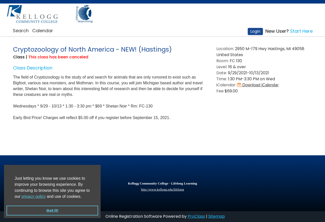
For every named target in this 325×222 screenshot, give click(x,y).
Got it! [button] (52, 210)
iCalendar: (226, 85)
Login (255, 31)
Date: (221, 73)
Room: (222, 61)
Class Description (32, 68)
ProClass (196, 216)
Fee (220, 91)
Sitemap (216, 216)
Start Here (301, 31)
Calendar (42, 30)
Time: (221, 79)
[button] (83, 197)
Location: (225, 49)
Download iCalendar (258, 85)
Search (21, 30)
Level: (221, 67)
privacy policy (34, 196)
